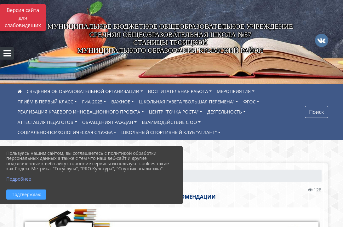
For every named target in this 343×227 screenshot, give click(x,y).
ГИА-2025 (92, 102)
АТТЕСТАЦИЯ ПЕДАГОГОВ (46, 122)
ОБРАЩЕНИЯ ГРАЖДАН (107, 122)
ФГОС (249, 102)
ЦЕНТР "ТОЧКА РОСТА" (174, 112)
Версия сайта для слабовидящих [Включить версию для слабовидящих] (23, 18)
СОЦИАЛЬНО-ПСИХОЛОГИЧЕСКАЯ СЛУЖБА (65, 132)
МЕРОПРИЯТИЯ (234, 91)
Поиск (316, 111)
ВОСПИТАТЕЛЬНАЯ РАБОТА (178, 91)
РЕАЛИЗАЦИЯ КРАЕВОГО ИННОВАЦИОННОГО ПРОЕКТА (79, 112)
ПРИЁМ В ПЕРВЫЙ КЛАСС (45, 102)
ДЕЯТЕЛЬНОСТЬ (224, 112)
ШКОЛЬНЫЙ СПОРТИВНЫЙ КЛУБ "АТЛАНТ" (169, 132)
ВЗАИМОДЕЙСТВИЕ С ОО (169, 122)
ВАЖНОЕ (120, 102)
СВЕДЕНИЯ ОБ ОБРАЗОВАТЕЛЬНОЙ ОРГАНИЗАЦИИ (83, 91)
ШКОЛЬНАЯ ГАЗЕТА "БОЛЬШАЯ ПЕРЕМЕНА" (187, 102)
